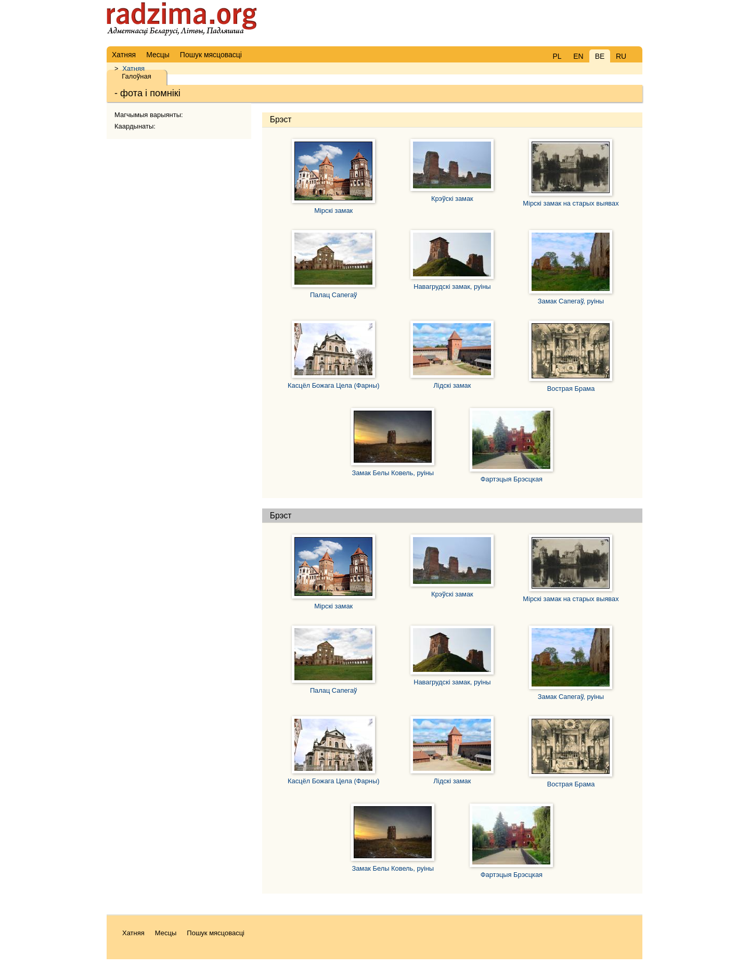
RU (621, 56)
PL (556, 56)
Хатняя (133, 68)
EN (578, 56)
